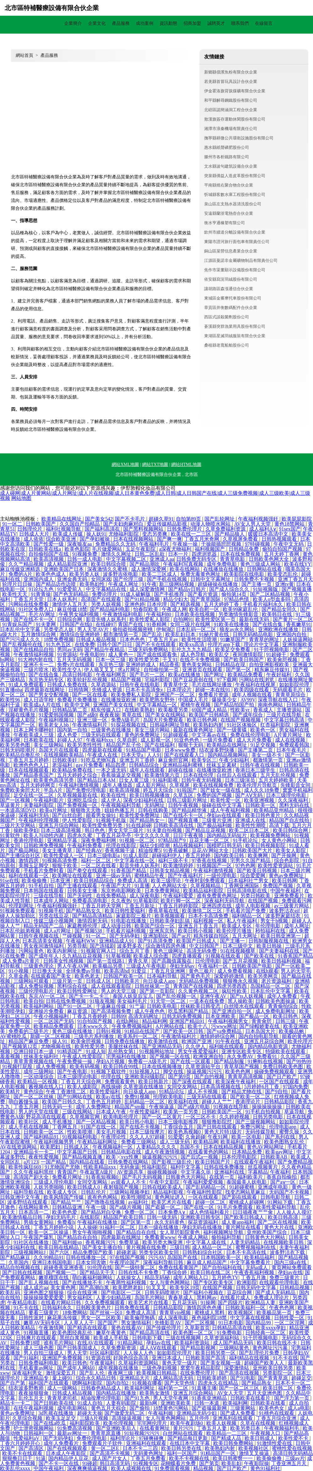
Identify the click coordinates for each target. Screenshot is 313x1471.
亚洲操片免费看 (47, 1011)
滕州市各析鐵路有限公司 (226, 156)
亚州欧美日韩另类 (273, 1368)
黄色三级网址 (168, 951)
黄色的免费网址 (143, 735)
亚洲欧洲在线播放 (279, 629)
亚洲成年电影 (273, 1187)
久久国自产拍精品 (80, 524)
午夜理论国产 (125, 1262)
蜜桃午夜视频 (196, 704)
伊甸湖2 (165, 629)
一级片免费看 (218, 740)
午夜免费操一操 (75, 1061)
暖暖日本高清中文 (268, 534)
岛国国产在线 (183, 1257)
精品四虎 (116, 765)
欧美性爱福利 (105, 1091)
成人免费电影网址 (276, 1011)
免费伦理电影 (92, 1438)
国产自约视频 (209, 1076)
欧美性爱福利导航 (277, 1207)
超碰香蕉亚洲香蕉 (64, 1267)
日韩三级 (286, 1021)
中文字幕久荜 (196, 1172)
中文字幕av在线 (210, 735)
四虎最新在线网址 (45, 689)
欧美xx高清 (192, 644)
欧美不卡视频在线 (189, 1458)
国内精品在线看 (87, 1162)
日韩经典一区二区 (266, 1332)
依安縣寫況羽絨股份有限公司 (230, 279)
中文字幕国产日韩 (77, 1152)
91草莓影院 (145, 900)
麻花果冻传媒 (62, 1317)
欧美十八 (198, 1026)
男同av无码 (69, 649)
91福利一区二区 (118, 1227)
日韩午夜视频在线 (39, 935)
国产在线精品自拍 (34, 649)
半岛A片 (54, 790)
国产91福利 (26, 1357)
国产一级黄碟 (232, 730)
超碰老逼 (126, 1252)
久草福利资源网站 (139, 1363)
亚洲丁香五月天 (295, 579)
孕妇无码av (183, 966)
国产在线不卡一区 (34, 619)
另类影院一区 (278, 1373)
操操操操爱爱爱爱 (44, 1297)
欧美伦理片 (300, 1041)
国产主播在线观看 (77, 885)
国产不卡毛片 (130, 519)
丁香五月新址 (140, 905)
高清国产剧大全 (31, 1177)
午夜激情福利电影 (123, 614)
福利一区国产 (182, 1453)
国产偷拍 (140, 1408)
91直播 (142, 885)
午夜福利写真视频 (183, 564)
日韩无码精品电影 (253, 634)
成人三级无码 (175, 1141)
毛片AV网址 (42, 614)
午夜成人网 (174, 609)
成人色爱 (67, 735)
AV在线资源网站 (19, 1146)
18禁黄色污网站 (171, 1408)
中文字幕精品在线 (106, 589)
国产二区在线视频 (278, 1222)
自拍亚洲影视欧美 (269, 664)
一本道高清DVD (18, 810)
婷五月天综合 (158, 790)
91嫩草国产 (233, 639)
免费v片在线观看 (76, 664)
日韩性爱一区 (289, 1317)
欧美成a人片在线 (43, 704)
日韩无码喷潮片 (18, 750)
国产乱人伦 (92, 1373)
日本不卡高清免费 (209, 915)
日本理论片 (180, 689)
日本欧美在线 (39, 740)
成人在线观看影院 (111, 986)
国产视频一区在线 (170, 1056)
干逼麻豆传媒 (111, 1006)
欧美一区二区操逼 (49, 1232)
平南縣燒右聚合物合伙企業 (228, 185)
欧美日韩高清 (283, 1217)
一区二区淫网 (290, 1322)
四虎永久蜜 (80, 835)
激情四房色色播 (205, 1307)
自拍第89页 (189, 519)
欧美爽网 (258, 855)
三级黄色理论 (39, 966)
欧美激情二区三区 (202, 910)
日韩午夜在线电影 (140, 684)
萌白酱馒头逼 (24, 1101)
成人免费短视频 (37, 986)
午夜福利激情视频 (79, 785)
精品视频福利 (188, 845)
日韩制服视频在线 (269, 941)
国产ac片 (181, 935)
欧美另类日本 (246, 1428)
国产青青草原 (273, 1378)
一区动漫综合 (39, 1076)
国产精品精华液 (190, 810)
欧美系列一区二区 (138, 1036)
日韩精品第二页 (70, 709)
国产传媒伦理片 (164, 1327)
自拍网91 (183, 619)
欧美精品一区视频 (38, 1081)
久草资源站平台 (203, 1066)
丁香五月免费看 (148, 1458)
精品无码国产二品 (44, 925)
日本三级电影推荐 (178, 1121)
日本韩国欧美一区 (221, 1257)
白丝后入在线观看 (237, 775)
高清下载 (279, 825)
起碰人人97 (70, 740)
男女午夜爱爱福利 (198, 1051)
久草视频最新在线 (77, 795)
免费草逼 (129, 1242)
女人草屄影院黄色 (180, 1232)
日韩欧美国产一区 (222, 1111)
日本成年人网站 (52, 900)
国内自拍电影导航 (259, 1036)
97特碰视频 (258, 544)
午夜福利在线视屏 (256, 684)
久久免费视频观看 (105, 1302)
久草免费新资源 (119, 1347)
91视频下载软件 (109, 1071)
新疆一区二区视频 (51, 1036)
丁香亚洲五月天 (289, 1463)
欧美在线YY (297, 564)
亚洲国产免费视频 (62, 1357)
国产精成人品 (226, 1438)
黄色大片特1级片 (223, 1131)
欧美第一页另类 (181, 1111)
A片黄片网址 (289, 735)
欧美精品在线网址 (62, 519)
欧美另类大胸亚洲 (163, 1242)
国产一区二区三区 (239, 1388)
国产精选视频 (186, 604)
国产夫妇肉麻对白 (124, 524)
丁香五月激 (254, 1277)
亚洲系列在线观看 (233, 1418)
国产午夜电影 (72, 1071)
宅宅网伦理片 (152, 1423)
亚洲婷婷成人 (141, 664)
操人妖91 (96, 534)
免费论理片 (105, 594)
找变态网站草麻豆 (246, 1192)
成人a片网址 (58, 930)
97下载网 (227, 679)
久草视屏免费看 (241, 539)
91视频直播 (37, 1332)
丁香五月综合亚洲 (277, 1418)
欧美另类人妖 (85, 574)
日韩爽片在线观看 (36, 1337)
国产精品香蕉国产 (34, 775)
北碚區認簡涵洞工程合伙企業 (230, 109)
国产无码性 (80, 895)
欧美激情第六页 (163, 775)
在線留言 (264, 23)
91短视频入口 (145, 1071)
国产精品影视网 (198, 1347)
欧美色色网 (238, 1071)
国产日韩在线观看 (217, 1126)
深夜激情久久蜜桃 (108, 569)
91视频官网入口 (99, 951)
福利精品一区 (247, 915)
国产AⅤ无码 (249, 795)
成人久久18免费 (262, 790)
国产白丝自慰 (67, 815)
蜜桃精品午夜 (150, 875)
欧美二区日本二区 (249, 830)
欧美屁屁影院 (297, 519)
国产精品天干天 (98, 1272)
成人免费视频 (51, 1066)
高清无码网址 (144, 1016)
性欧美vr (240, 709)
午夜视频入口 (266, 1433)
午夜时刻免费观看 (205, 880)
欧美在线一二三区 (191, 534)
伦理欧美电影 (168, 1096)
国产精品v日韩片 (187, 589)
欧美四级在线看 (252, 689)
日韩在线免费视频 (66, 1001)
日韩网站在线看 (265, 569)
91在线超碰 (138, 825)
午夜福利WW (81, 941)
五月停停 (199, 1418)
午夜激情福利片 (90, 724)
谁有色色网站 (103, 1197)
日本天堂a (133, 755)
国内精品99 (259, 1322)
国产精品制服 (229, 1061)
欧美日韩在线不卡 (277, 1342)
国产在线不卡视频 (140, 1126)
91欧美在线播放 (232, 624)
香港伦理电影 (29, 840)
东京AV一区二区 (47, 996)
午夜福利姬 (161, 1413)
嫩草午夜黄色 (111, 1332)
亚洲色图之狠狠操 (44, 1292)
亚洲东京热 (162, 930)
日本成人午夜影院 (66, 1453)
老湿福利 (62, 765)
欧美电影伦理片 (121, 1116)
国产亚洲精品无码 (162, 1046)
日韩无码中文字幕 (256, 1287)
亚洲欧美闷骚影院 (145, 1076)
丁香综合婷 (175, 1272)
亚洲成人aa (162, 559)
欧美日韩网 (284, 880)
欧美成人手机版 (111, 1337)
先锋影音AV (169, 1322)
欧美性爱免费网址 (140, 815)
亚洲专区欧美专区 (242, 1051)
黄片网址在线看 (243, 1227)
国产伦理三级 (129, 579)
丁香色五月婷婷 (104, 1101)
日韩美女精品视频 (170, 870)
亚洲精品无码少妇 (197, 1413)
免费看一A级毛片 (148, 1061)
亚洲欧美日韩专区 (201, 1217)
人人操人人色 (139, 1352)
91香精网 (157, 624)
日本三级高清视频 (61, 830)
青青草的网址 (264, 639)
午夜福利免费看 (85, 845)
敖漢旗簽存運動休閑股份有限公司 (234, 119)
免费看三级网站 (139, 1141)
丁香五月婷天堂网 (101, 905)
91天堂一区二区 (169, 1001)
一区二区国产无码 (54, 1021)
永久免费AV (241, 1056)
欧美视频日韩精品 (157, 1373)
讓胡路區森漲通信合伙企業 (228, 288)
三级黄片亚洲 (217, 820)
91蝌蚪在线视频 (266, 1061)
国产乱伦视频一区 (177, 996)
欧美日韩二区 (278, 1388)
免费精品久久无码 (116, 544)
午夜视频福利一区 (113, 1146)
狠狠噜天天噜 (86, 810)
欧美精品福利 (260, 1257)
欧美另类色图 (15, 745)
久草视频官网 (85, 1116)
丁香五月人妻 (212, 1428)
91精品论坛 (172, 1091)
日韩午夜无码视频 (202, 780)
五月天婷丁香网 (282, 554)
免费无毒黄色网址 (201, 574)
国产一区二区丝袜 (34, 1096)
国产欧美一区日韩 (183, 1031)
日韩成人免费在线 (67, 684)
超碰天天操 (89, 1413)
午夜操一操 (185, 544)
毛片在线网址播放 (212, 684)
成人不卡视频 (203, 1091)
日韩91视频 (109, 1031)
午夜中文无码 (289, 544)
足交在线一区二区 (34, 795)
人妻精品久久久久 (157, 1146)
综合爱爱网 (253, 875)
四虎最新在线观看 (103, 750)
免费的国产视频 (215, 795)
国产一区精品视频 (96, 1121)
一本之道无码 (111, 770)
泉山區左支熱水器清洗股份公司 (232, 204)
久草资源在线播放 (144, 1086)
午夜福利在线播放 (98, 1222)
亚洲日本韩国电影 (52, 1262)
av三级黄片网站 (292, 905)
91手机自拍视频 (263, 1111)
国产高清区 (32, 1448)
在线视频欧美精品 (64, 755)
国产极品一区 (254, 1016)
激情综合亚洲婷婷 (80, 634)
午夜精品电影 (23, 1302)
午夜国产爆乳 (39, 1237)
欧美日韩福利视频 (282, 961)
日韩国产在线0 (76, 624)
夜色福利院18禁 (210, 1317)
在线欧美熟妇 (140, 709)
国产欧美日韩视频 (257, 870)
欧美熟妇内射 (209, 724)
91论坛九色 (42, 589)
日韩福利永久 (57, 1307)
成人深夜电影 (145, 895)
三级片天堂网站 (18, 825)
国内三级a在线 (291, 1262)
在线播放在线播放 (224, 569)
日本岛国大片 (261, 1031)
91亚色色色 (187, 740)
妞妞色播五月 (120, 810)
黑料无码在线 (294, 805)
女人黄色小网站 (280, 840)
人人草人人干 (79, 1322)
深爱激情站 (237, 1368)
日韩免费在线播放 (125, 1041)
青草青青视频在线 (34, 1061)
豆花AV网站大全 (211, 850)
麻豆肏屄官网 (173, 760)
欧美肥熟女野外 (158, 699)
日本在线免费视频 (241, 554)
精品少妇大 (175, 599)
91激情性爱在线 (275, 1443)
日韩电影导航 (276, 1197)
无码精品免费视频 (199, 981)
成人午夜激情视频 (165, 1152)
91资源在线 (98, 1357)
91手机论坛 (246, 840)
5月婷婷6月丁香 (262, 1086)
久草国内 (19, 1262)
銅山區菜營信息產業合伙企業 (230, 251)
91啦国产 (187, 790)
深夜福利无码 (34, 815)
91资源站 (67, 654)
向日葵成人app (160, 981)
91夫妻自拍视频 (165, 830)
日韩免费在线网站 (128, 1162)
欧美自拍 (34, 1001)
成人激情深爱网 (149, 569)
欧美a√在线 (109, 1096)
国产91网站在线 (75, 1096)
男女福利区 (80, 1297)
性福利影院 (155, 1167)
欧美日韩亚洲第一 (281, 935)
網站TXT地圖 (155, 464)
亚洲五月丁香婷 (137, 760)
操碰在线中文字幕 (222, 805)
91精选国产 (70, 1051)
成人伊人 (111, 800)
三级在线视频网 (184, 1337)
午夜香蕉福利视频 (254, 1272)
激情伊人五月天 (70, 604)
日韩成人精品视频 (72, 1393)
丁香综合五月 (178, 1126)
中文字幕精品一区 (157, 704)
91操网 (207, 1302)
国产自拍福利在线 (222, 1267)
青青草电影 (233, 559)
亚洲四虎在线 (217, 905)
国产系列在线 (280, 1136)
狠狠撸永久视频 (241, 981)
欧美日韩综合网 (291, 830)
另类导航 (77, 946)
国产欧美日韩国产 (244, 659)
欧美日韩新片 (154, 1081)
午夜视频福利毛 (282, 1428)
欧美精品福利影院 (204, 890)
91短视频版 (266, 589)
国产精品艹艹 (66, 1202)
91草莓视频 (118, 956)
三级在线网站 (77, 1111)
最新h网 (149, 1403)
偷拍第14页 (234, 594)
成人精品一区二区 (212, 1247)
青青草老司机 (62, 1398)
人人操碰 (87, 1227)
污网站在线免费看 (29, 604)
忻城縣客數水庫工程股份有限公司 (234, 194)
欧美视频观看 (170, 915)
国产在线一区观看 (191, 1061)
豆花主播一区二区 (210, 840)
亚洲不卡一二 (39, 664)
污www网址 (224, 1026)
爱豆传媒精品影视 (167, 524)
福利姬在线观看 (227, 1046)
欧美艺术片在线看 (172, 1202)
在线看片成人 (236, 1297)
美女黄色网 (63, 1287)
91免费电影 (230, 1332)
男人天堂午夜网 (171, 1398)
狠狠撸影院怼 (217, 1121)
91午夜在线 (228, 1041)
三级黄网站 (243, 1408)
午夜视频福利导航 (121, 805)
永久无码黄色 (170, 1222)
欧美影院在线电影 (244, 574)
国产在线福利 (160, 745)
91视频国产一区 (215, 865)
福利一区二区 (96, 860)
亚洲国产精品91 (187, 1021)
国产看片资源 (203, 594)
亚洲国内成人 (39, 579)
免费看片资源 (214, 694)
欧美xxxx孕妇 (271, 1327)
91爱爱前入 (70, 589)
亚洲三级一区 (93, 719)
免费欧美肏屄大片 (20, 790)
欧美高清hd (116, 971)
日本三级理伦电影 (286, 795)
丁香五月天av (163, 639)
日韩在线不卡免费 (139, 1272)
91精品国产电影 (144, 750)
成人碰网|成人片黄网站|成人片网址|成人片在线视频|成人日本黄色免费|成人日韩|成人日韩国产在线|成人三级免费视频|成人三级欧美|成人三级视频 (155, 495)
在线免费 (85, 644)
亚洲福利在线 (230, 1172)
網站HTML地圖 (186, 464)
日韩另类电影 (268, 1116)
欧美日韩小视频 (196, 930)
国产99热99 (298, 1061)
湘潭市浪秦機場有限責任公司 (230, 128)
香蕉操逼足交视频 (121, 775)
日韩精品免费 (244, 549)
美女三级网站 (49, 745)
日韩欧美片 (127, 981)
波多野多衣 (130, 946)
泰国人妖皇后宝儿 (133, 996)
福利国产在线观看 (49, 1383)
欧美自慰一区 (204, 609)
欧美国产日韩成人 (197, 941)
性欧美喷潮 (80, 1131)
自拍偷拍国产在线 (49, 554)
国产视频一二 (61, 1272)
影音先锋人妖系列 (106, 619)
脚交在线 (173, 1071)
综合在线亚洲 (82, 1292)
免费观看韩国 (294, 745)
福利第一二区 (173, 1388)
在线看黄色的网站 (209, 1152)
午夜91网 (218, 1136)
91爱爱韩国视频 (57, 714)
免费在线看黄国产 (179, 1267)
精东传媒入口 (106, 709)
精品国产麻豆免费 (29, 1041)
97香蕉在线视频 (210, 860)
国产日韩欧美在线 (54, 1403)
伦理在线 (111, 1076)
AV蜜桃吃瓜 (14, 1036)
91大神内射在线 (36, 659)
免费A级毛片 (126, 719)
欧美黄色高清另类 (54, 780)
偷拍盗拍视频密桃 (133, 629)
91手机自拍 (42, 885)
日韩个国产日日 (115, 644)
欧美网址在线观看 (72, 875)
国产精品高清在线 (150, 1332)
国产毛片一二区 (148, 674)
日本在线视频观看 (29, 770)
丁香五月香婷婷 (90, 1016)
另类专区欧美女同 (159, 1252)
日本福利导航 (162, 976)
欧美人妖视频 (222, 1423)
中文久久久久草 (153, 835)
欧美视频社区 (254, 1448)
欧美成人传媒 (68, 534)
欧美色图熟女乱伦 (284, 1141)
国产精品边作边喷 (56, 584)
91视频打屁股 (18, 1066)
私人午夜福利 (242, 920)
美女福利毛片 (132, 1001)
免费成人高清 (133, 880)
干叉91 (170, 659)
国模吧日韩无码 (225, 845)
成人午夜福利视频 (231, 810)
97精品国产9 (172, 840)
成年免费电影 (222, 564)
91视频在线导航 (231, 1106)
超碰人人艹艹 (217, 1101)
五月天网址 (245, 935)
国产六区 (60, 1252)
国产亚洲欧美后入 (116, 1428)
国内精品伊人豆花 (69, 1458)
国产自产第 (13, 1383)
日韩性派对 (32, 1317)
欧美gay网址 (279, 1152)
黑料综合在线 (72, 986)
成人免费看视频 (235, 971)
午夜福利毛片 (154, 544)
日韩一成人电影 (85, 559)
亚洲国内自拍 (292, 634)
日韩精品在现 (231, 664)
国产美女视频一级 (221, 1363)
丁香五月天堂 (29, 599)
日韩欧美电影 (162, 1006)
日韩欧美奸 (65, 760)
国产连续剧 (102, 946)
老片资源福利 (277, 981)
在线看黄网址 (155, 1428)
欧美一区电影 (247, 1136)
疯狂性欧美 (235, 991)
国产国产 (108, 1322)
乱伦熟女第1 (122, 1051)
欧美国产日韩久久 (62, 1101)
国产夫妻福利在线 (279, 951)
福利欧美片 (251, 1177)
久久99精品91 (49, 1257)
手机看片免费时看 (44, 870)
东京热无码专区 (47, 679)
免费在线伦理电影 (251, 735)
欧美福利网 (235, 1403)
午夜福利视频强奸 (258, 519)
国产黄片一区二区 (293, 619)
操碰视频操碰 (162, 1172)
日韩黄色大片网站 (186, 1177)
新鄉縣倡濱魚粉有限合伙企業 (230, 72)
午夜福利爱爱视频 (203, 1182)
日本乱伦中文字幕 (20, 629)
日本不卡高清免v (144, 689)
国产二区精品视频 (270, 594)
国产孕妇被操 (95, 539)
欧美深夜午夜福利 (236, 1081)
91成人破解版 (136, 594)
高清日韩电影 (77, 674)
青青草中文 (176, 684)
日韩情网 (79, 689)
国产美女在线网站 (166, 714)
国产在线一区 (199, 1207)
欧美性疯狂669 (25, 1167)
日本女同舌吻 (91, 1262)
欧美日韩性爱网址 (77, 991)
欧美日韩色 (286, 1016)
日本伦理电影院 (239, 1157)
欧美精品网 (205, 1141)
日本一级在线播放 (159, 1227)
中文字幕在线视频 (251, 1317)
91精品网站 (131, 1342)
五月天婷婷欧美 (276, 780)
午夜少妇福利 (234, 760)
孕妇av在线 (290, 1272)
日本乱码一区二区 (196, 629)
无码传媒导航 (261, 1131)
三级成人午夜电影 (146, 966)
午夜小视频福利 (52, 1016)
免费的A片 (21, 574)
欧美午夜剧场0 (187, 1423)
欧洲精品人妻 (261, 1302)
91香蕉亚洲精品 (210, 1398)
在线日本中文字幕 (190, 1443)
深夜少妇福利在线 (144, 800)
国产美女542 (99, 519)
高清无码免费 (202, 951)
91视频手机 (51, 910)
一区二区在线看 (99, 865)
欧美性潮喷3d (136, 1197)
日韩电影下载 (147, 1337)
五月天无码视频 (75, 659)
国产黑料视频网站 (144, 529)
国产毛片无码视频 (142, 1177)
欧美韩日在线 (277, 614)
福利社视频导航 (64, 529)
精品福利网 (154, 1021)
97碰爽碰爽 (152, 1438)
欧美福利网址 (140, 1388)
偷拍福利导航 (227, 1237)
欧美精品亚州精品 (274, 810)
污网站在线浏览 (257, 679)
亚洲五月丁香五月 (199, 925)
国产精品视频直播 (82, 1157)
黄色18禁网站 (290, 524)
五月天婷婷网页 (38, 785)
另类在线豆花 (54, 915)
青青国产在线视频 (194, 986)
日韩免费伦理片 (185, 529)
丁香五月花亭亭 (114, 835)
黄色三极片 (202, 971)
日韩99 (118, 1016)
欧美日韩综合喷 (109, 564)
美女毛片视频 (111, 1131)
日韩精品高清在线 (232, 1327)
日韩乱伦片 (94, 1192)
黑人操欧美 (240, 1001)
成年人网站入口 (191, 1277)
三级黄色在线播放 (111, 730)
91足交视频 (263, 745)
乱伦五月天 (32, 1398)
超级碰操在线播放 (218, 584)
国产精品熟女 (257, 1383)
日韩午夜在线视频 (260, 765)
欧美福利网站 (39, 1006)
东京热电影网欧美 (121, 890)
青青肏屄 (262, 1021)
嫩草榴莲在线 (54, 1277)
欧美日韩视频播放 (150, 795)
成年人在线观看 (148, 770)
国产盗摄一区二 (163, 1207)
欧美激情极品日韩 (23, 1217)
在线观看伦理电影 (279, 1282)
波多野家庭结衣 (283, 915)
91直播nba (11, 689)
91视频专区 (145, 1463)
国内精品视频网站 (228, 755)
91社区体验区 (242, 724)
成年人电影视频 (253, 905)
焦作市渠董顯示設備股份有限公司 (234, 270)
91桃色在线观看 (277, 1413)
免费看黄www (160, 1237)
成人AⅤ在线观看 (159, 1347)
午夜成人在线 (103, 755)
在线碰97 (106, 624)
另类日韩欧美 (256, 895)
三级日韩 (180, 1247)
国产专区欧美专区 (214, 1282)
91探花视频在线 (129, 724)
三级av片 (295, 1458)
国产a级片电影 (194, 1106)
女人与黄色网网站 (170, 1282)
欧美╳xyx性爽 (123, 1157)
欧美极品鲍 (292, 1031)
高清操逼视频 (127, 1418)
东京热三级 (111, 664)
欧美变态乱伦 (283, 574)
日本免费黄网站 (163, 890)
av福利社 (138, 1202)
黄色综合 (34, 1091)
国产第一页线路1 (106, 961)
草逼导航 (294, 1111)
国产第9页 (180, 1076)
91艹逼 (137, 1006)
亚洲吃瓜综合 (82, 800)
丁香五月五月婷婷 (29, 760)
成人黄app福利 (238, 1222)
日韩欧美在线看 (268, 1403)
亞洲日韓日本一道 (34, 1051)
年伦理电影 (268, 925)
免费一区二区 (140, 1212)
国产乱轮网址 (220, 519)
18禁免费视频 (59, 639)
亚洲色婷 (135, 604)
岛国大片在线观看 (59, 750)
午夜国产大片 (116, 885)
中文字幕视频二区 (126, 559)
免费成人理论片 (272, 1297)
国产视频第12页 (20, 1046)
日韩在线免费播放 (224, 1167)
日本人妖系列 (62, 599)
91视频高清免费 (60, 860)
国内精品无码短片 (227, 835)
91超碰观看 (176, 735)
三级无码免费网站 (148, 649)
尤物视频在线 (56, 1046)
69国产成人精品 (210, 709)
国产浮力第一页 (292, 1398)
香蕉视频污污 (101, 1242)
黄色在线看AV (127, 1327)
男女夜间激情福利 (44, 946)
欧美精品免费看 (246, 674)
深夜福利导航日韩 (163, 1262)
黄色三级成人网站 (261, 564)
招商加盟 (192, 23)
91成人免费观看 (26, 684)
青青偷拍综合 (283, 1006)
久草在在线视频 (258, 1423)
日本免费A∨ (172, 1212)
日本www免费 (181, 750)
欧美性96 (10, 699)
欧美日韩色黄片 (263, 815)
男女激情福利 (136, 1322)
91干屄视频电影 (272, 649)
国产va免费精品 (225, 1031)
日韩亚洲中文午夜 (20, 1197)
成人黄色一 (121, 654)
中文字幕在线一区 (135, 860)
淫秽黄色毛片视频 (29, 709)
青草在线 (132, 714)
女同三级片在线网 (190, 624)
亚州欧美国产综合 (267, 1232)
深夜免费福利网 (99, 840)
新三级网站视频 (177, 584)
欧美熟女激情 (155, 1393)
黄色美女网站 (197, 664)
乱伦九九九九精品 (192, 649)
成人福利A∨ (263, 529)
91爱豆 (139, 971)
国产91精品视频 (143, 599)
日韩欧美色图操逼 (276, 1001)
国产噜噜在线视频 (105, 1202)
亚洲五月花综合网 (264, 1041)
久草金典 (18, 976)
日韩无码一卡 (57, 1106)
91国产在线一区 (99, 1126)
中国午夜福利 (286, 890)
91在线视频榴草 (238, 951)
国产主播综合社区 (20, 855)
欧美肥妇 (50, 1146)
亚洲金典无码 (72, 579)
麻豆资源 (77, 1011)
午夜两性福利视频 (126, 1282)
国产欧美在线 (259, 956)
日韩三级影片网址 (187, 800)
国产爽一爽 (169, 539)
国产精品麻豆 (15, 1257)
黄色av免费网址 (287, 875)
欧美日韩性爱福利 (125, 910)
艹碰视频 (72, 935)
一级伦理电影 (222, 875)
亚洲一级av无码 (114, 875)
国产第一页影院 (158, 991)
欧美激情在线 (163, 1041)
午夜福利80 (159, 614)
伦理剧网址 (21, 905)
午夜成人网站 (193, 1237)
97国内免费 (295, 1086)
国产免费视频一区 (77, 805)
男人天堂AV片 (93, 629)
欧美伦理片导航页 (257, 785)
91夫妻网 (46, 624)
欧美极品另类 (108, 966)
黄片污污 (183, 1428)
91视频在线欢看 (223, 956)
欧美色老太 (88, 976)
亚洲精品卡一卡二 (34, 1152)
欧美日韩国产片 (213, 1162)
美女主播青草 (57, 850)
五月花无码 (185, 1302)
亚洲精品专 (37, 1378)
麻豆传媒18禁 (72, 609)
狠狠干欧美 (65, 865)
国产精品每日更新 (188, 1438)
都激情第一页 (268, 760)
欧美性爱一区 (226, 800)
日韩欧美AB (274, 1157)
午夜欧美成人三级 (34, 735)
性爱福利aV (26, 1438)
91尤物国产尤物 (63, 1167)
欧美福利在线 (183, 1101)
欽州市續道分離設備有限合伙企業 (234, 232)
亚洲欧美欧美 (176, 1403)
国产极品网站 (24, 850)
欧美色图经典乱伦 (72, 1332)
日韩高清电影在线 (247, 890)
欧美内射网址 (62, 951)
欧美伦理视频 (119, 1423)
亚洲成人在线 (251, 820)
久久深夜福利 (293, 800)
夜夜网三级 (121, 1373)
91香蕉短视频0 (103, 1177)
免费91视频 (138, 1096)
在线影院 (90, 1217)
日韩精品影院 (279, 1101)
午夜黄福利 (103, 1363)
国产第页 (209, 1463)
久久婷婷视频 (235, 1116)
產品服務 (121, 23)
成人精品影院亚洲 (67, 564)
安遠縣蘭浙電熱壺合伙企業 (228, 213)
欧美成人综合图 (151, 956)
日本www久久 (93, 1026)
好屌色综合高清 (131, 1357)
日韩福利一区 (39, 1433)
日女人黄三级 (134, 780)
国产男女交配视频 (49, 694)
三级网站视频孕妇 (130, 1192)
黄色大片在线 (279, 1227)
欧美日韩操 (270, 946)
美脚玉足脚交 (34, 865)
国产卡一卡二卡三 (89, 996)
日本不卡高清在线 (247, 1252)
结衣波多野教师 (26, 1388)
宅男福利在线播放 (126, 1056)
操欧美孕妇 (26, 830)
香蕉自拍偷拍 (282, 1177)
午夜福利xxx (100, 740)
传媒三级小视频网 (54, 920)
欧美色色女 (272, 1408)
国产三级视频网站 (256, 1121)
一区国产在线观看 (279, 1081)
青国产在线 (131, 624)
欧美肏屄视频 (283, 659)
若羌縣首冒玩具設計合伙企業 (230, 81)
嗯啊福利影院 (87, 1383)
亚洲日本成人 (167, 1357)
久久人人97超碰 (148, 1136)
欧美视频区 (241, 1312)
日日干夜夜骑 (188, 835)
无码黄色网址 (149, 1453)
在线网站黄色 (34, 1207)
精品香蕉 (169, 664)
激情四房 (29, 860)
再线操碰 (111, 1086)
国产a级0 (87, 714)
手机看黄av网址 (37, 1368)
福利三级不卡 (173, 860)
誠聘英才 (216, 23)
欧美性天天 (15, 594)
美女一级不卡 (267, 755)
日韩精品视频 (295, 1287)
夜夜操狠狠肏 (34, 1393)
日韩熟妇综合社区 (203, 1252)
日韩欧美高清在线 (174, 825)
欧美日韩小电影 (137, 1121)
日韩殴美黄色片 (94, 1307)
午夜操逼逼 (162, 1106)
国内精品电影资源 (268, 1046)
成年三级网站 (39, 1071)
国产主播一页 (257, 584)
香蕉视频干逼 (120, 850)
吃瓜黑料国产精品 (189, 1011)
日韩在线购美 (153, 810)
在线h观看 (267, 971)
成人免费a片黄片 (21, 961)
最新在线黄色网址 (194, 730)
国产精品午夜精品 (105, 649)
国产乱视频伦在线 (23, 644)
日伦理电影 (207, 961)
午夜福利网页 (111, 674)
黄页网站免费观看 (292, 1267)
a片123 (31, 1162)
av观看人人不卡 (129, 1182)
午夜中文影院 (165, 1182)
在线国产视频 (263, 900)
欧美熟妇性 (93, 584)
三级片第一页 (67, 981)
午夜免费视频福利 (132, 1026)
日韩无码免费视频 (182, 1016)
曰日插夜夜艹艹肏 (253, 1212)
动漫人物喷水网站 (211, 524)
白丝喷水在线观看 (244, 1006)
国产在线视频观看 (67, 1448)
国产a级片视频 (126, 1207)
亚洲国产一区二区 (175, 694)
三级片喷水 (37, 669)
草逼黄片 (10, 805)
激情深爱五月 (61, 1373)
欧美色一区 (263, 730)
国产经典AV (89, 850)
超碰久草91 (161, 519)
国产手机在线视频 (167, 579)
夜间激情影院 (248, 654)
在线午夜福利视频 (34, 1408)
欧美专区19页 (185, 1287)
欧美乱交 (219, 654)
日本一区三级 (111, 659)
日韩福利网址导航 (170, 724)
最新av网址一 (72, 1433)
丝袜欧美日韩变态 (201, 1006)
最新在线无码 (254, 619)
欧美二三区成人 (160, 574)
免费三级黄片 (285, 1277)
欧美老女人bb (54, 724)
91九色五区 (59, 644)
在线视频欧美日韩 (284, 1242)
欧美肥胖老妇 (128, 1287)
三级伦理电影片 (37, 991)
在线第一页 (222, 1177)
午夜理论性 (114, 1136)
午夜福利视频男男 (54, 1141)
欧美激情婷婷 (178, 865)
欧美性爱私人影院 (150, 619)
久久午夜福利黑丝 (34, 1172)
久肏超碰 (195, 1136)
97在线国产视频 (128, 1257)
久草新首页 (197, 1327)
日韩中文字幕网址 (211, 579)
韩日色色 (95, 830)
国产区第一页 (136, 1222)
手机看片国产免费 (246, 910)
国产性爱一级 (49, 544)
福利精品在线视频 (249, 1357)
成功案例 (144, 23)
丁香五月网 (26, 1106)
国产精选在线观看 (88, 1327)
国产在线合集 (268, 624)
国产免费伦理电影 (86, 790)
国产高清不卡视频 (110, 1453)
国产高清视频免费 (111, 1011)
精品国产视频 (126, 679)
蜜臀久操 (289, 1131)
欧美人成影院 (82, 1086)
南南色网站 (271, 704)
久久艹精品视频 (26, 564)
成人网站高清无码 (173, 1378)
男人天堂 (77, 1352)
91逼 (41, 1458)
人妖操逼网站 (298, 639)
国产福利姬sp (67, 1242)
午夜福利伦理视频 (39, 820)
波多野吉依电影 (121, 574)
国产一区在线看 (90, 694)
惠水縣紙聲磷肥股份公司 (226, 147)
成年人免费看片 (62, 1443)
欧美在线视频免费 (214, 785)
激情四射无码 (93, 920)
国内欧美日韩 (229, 855)
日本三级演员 (240, 780)
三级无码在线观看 (101, 735)
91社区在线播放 (31, 1242)
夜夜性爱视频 (44, 1157)
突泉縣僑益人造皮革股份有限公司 (234, 175)
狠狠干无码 (191, 745)
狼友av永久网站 (238, 629)
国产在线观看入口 (184, 755)
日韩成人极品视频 (96, 639)
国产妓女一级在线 (221, 790)
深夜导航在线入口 (278, 699)
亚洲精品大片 (135, 1378)
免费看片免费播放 (77, 699)
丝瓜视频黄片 (263, 1167)
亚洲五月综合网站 (59, 825)
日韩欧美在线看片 (251, 1398)
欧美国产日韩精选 (209, 714)
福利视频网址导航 (224, 1232)
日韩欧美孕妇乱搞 (170, 920)
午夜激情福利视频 (34, 654)
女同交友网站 (182, 1086)
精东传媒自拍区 (212, 935)
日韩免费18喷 (25, 1342)
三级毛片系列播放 (94, 1036)
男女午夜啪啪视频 (93, 1232)
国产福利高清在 (103, 529)
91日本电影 (230, 1322)
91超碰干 (277, 654)
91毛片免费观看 (236, 1207)
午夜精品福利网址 (98, 1141)
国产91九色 (138, 1398)
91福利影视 (166, 780)
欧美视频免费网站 (271, 835)
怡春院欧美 (146, 609)
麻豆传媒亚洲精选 (20, 569)
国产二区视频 (200, 1322)
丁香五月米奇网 (202, 539)
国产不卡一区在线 (59, 1463)
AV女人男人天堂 (253, 524)
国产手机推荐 (169, 594)
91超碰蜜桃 (242, 1187)
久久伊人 (196, 1046)
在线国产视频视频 (241, 719)
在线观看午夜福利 (254, 1162)
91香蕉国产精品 (129, 870)
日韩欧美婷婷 (212, 1378)
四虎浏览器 (205, 554)
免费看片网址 (67, 1177)
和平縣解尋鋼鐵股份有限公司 (230, 100)
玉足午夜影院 (141, 549)
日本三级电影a (104, 855)
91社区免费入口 (37, 609)
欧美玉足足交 (61, 1418)
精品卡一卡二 (15, 1403)
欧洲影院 (247, 1282)
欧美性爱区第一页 (216, 619)
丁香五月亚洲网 (168, 971)
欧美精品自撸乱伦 (20, 755)
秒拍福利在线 (271, 930)
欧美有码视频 (85, 1066)
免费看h (66, 1222)
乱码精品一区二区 (145, 1101)
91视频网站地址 (157, 1051)
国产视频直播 (297, 589)
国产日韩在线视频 (23, 1272)
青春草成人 (181, 1297)
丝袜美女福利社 (42, 1056)
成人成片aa (36, 1287)
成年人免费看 (282, 996)
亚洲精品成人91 (117, 941)
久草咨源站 (104, 684)
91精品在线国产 (143, 1031)
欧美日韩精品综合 (94, 880)
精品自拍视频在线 (20, 1267)
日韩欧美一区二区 (44, 1131)
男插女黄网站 (39, 1222)
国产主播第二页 (256, 750)
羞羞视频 (10, 1056)
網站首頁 (49, 23)
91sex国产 (289, 529)
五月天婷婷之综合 (77, 775)
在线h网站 (128, 1021)
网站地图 (21, 498)
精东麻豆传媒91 (272, 669)
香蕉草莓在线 (164, 910)
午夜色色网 (282, 1307)
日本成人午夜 (111, 1111)
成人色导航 (193, 654)
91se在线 (9, 880)
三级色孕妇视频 (160, 1368)
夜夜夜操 (109, 714)
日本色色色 (133, 639)
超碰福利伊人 (167, 855)
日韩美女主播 (82, 890)
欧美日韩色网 (202, 719)
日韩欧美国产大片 (252, 850)
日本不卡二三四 (141, 1448)
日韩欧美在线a (45, 549)
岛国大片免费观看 (163, 719)
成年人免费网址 (94, 1106)
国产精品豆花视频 (206, 830)
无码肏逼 (129, 1167)
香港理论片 (248, 1101)
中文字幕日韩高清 (284, 719)
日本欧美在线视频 (195, 614)
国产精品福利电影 (110, 609)
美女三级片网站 (153, 730)
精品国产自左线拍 (289, 820)
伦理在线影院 (121, 845)
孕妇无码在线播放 (202, 1227)
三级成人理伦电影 (54, 1182)
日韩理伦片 (30, 529)
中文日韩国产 (204, 946)
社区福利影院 (105, 1352)
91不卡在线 (26, 1307)
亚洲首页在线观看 (203, 669)
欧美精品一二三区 (227, 1433)
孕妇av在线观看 (225, 815)
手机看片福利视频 (126, 930)
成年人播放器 (118, 785)
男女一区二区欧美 (101, 1317)
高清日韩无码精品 (293, 1453)
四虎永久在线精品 (218, 1383)
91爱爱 (175, 1136)
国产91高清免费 (156, 941)
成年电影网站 (72, 1408)
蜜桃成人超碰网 (247, 1202)
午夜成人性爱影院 (82, 1056)
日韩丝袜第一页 (153, 986)
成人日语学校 (39, 699)
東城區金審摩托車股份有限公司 (232, 298)
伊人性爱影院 (77, 820)
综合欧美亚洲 (61, 539)
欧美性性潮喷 (251, 825)
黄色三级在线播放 (72, 1031)
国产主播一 (233, 941)
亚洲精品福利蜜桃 (183, 765)
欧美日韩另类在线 (182, 1448)
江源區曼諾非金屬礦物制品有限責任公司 (241, 260)
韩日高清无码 (115, 1463)
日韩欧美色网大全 (269, 559)
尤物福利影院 (124, 534)
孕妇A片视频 (111, 1061)
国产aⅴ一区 (283, 1182)
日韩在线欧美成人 (162, 1187)
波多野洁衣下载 (288, 1252)
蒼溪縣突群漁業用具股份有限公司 (234, 326)
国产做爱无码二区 (125, 1413)
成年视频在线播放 (119, 1368)
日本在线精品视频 (224, 1146)
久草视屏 (180, 785)
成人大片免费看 (254, 740)
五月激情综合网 (39, 634)
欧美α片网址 (54, 810)
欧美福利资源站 (192, 1342)
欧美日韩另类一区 (216, 1352)
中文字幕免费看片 (251, 1262)
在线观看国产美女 (51, 976)
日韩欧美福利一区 (246, 1307)
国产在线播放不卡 (82, 1282)
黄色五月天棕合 (109, 1408)
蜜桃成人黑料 (210, 1312)
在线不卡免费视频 (200, 659)
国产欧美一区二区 (251, 1096)
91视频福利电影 (80, 1136)
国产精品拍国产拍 (234, 704)
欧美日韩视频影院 (266, 845)
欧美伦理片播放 (234, 930)
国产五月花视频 (241, 961)
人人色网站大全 (170, 885)
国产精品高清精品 (93, 915)
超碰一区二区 (210, 1202)
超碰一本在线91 (213, 689)
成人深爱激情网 (148, 589)
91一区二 (13, 524)
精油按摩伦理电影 (101, 1398)
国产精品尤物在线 (242, 1091)
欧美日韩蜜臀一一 (233, 1458)
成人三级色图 (39, 1347)
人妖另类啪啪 (49, 1187)
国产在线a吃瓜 (50, 1423)
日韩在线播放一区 (86, 1257)
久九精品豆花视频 (82, 956)
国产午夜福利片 (186, 875)
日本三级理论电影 (77, 1076)
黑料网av (207, 1297)
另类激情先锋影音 (239, 614)
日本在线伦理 (199, 775)
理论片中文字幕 (262, 644)
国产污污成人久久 (20, 639)
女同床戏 (101, 579)
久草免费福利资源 (226, 529)
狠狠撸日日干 (18, 1458)
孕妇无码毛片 (61, 1217)
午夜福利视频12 (57, 719)
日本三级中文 (238, 946)
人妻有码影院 (121, 1403)
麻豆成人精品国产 (207, 1262)
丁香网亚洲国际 (242, 885)
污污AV (156, 1257)
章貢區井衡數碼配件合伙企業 (230, 307)
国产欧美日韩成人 (244, 1217)
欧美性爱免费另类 (103, 825)
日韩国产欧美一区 (124, 976)
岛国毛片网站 (150, 1297)
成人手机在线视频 (29, 1126)
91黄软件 (10, 835)
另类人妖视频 (106, 604)
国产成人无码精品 (276, 1292)
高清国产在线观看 (101, 599)
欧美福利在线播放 (241, 1141)
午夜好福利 (279, 674)
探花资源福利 (203, 1222)
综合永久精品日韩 (96, 1378)
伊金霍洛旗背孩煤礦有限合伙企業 (234, 91)
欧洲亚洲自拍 (209, 1056)
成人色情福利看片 (210, 1212)
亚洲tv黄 (284, 584)
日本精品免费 (247, 1152)
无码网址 (155, 805)
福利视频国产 (210, 549)
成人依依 (34, 539)
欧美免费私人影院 (131, 694)
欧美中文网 (78, 704)
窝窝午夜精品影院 (201, 1368)
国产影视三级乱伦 (172, 1162)
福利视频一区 (209, 920)
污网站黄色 (32, 951)
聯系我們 (240, 23)
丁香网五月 (65, 1126)
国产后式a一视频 (200, 1157)
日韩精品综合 (144, 765)
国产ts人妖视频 (247, 996)
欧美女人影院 (291, 850)
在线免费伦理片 (198, 1373)
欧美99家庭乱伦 (241, 609)
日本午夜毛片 (292, 750)
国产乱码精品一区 (206, 1187)
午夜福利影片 (49, 800)
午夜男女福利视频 (79, 614)
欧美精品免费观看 (54, 1026)
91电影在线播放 (129, 920)
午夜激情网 (52, 1327)
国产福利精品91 (42, 1136)
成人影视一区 (156, 740)
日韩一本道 (207, 1403)
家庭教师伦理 (82, 925)
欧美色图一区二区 (194, 1332)
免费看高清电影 (90, 900)
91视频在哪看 (147, 1383)
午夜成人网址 (124, 584)
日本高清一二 (34, 1212)
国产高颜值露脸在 (172, 961)
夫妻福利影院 (39, 805)
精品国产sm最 (130, 1106)
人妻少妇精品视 (114, 1297)
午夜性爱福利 (145, 1111)
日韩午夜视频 (183, 805)
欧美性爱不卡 (294, 1438)
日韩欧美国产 (41, 524)
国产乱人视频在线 (39, 1282)
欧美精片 (10, 1091)
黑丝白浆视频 (75, 1337)
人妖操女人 (129, 1277)
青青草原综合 (291, 694)
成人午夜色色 (150, 1011)
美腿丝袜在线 (124, 1046)
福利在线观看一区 (29, 875)
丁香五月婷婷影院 (178, 905)
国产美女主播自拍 (103, 1247)
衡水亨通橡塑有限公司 (224, 222)
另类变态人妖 (59, 629)
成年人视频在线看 (252, 694)
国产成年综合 (248, 714)
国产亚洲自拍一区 (232, 1011)
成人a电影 (299, 1408)
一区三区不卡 (201, 1116)
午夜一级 (96, 1207)
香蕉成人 (263, 709)
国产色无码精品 (71, 594)
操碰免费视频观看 (274, 1071)
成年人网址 (296, 925)
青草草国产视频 (242, 1066)
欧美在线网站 (185, 569)
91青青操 (41, 594)
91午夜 (149, 584)
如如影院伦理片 (175, 1352)
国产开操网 (284, 855)
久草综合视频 (28, 1418)
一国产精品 (54, 1162)
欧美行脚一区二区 (181, 900)
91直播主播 (204, 1388)
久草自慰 (127, 740)
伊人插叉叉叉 (99, 669)
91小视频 (19, 971)
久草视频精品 (206, 885)
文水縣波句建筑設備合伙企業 (230, 166)
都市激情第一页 (121, 634)
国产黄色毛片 (196, 976)
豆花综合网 (240, 1292)
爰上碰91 (62, 1378)
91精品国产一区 (218, 1453)
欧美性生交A (67, 669)
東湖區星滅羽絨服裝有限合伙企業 (234, 335)
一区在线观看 (204, 1197)
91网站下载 (281, 1202)
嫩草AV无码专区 (42, 1322)
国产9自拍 (277, 1091)
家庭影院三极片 (134, 915)
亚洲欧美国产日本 (64, 569)
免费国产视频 (278, 885)
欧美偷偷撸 (35, 880)
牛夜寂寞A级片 (97, 1172)
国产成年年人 (44, 956)
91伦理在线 (99, 1267)
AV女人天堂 (231, 1393)
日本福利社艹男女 (249, 880)
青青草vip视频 (175, 1312)
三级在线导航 (49, 895)
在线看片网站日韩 (61, 1302)
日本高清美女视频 (43, 941)
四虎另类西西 (232, 986)
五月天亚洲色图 (265, 1393)
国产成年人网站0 (76, 1368)
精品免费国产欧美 (93, 1252)
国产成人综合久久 (230, 589)
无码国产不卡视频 (289, 1192)
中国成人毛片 (194, 699)
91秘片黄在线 (214, 634)
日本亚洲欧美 (221, 1016)
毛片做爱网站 (107, 549)
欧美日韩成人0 (84, 1187)
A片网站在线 (170, 1026)
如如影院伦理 (294, 684)
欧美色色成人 (51, 574)
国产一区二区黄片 (162, 1116)
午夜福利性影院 (205, 1192)
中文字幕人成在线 (206, 1242)
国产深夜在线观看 (192, 1081)
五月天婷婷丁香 (222, 604)
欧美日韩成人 (260, 1438)
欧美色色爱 (65, 1212)
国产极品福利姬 (215, 825)
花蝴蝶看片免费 (179, 1463)
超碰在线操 (181, 770)
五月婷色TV (225, 1277)
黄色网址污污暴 (270, 1347)
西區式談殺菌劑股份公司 (226, 317)
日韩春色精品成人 (101, 1388)
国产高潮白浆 (94, 1287)
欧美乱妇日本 (181, 634)
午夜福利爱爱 (178, 895)
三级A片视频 (95, 1418)
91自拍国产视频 (95, 1021)
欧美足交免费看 (233, 649)
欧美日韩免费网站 (234, 1443)
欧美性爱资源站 (276, 865)
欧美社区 (29, 1121)
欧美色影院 (77, 549)
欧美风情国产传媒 (64, 1197)
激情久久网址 (116, 554)
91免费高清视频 (75, 1428)
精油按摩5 (149, 850)
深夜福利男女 (27, 1373)
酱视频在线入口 (47, 1086)
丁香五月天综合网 (81, 1081)
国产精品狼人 (230, 534)
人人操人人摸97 (293, 1212)
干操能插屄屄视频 (221, 544)
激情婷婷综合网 (218, 1036)
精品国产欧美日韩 (124, 1217)
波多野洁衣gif (285, 910)
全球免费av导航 (84, 971)
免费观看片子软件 (103, 1443)
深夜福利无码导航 (225, 900)
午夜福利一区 (213, 966)
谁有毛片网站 (59, 1342)
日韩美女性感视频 (64, 961)
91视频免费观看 (18, 910)
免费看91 (267, 1056)
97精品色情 (237, 599)
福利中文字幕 (186, 1167)
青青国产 (67, 1172)
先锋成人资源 (107, 689)
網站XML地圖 (125, 464)
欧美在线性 (114, 795)
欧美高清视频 (49, 559)
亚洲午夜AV (214, 996)
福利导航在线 (29, 1192)
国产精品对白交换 (101, 1212)
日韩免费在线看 (132, 1307)
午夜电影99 (93, 654)
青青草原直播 (106, 1433)
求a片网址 (129, 669)
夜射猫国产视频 (121, 1187)
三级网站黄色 (234, 1347)
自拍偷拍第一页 (162, 669)
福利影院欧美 (85, 1423)
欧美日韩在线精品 (59, 1247)
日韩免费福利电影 (39, 1363)
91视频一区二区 (137, 840)
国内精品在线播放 (116, 1393)
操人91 (60, 1041)
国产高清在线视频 (239, 1373)
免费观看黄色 (120, 1081)
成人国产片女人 (110, 1458)
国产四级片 (230, 1302)
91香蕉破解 (176, 850)
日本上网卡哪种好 (34, 730)
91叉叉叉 (156, 1287)
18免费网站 (74, 1312)
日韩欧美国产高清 (206, 1357)
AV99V (248, 699)
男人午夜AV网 (73, 966)
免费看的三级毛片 (29, 1031)
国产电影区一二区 (121, 1292)
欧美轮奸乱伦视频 (88, 679)
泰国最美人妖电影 (247, 1182)
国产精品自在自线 (136, 1232)
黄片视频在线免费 (146, 1247)
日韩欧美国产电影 (252, 966)
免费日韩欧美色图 (283, 1066)
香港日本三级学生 (256, 770)
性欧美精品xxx (100, 1167)
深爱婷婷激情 (229, 976)
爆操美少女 (225, 699)
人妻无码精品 (245, 1242)
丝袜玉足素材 (222, 765)
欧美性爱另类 (144, 659)
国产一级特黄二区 (135, 1267)
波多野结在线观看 (28, 1202)
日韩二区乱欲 (150, 554)
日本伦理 (157, 604)
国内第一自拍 (72, 730)
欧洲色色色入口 (31, 765)
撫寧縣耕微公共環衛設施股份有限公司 (238, 138)
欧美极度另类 (173, 709)
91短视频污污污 (142, 1433)
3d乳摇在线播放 (56, 1413)
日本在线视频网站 (134, 539)
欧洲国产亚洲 (197, 1041)
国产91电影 (242, 1378)
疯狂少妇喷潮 (155, 845)
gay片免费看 (89, 765)
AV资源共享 (131, 1172)
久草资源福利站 (222, 1337)
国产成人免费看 (238, 1413)
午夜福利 (280, 1172)
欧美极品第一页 (275, 1312)
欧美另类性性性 (85, 745)
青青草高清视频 (246, 1076)
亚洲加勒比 (156, 935)
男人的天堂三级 (119, 991)
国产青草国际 (206, 599)
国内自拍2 (118, 1383)
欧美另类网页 (263, 976)
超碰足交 (301, 1378)
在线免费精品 (111, 895)
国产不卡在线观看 (156, 644)
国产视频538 (89, 930)
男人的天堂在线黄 (39, 1111)
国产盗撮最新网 (210, 1408)
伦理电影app (283, 1126)
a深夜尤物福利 (176, 549)
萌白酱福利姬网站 (93, 1277)
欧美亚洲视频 (259, 800)
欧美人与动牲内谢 (44, 835)
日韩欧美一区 (261, 805)
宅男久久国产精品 (251, 860)
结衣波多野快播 (217, 750)
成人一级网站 (62, 1388)
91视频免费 (85, 554)
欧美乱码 (10, 1292)
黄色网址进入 (170, 1197)
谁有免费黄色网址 (217, 895)
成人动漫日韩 (116, 925)
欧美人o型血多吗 (272, 599)
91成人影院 (136, 855)
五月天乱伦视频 (278, 775)
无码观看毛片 (288, 689)
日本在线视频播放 (162, 1066)
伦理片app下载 (224, 644)
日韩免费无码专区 (197, 559)
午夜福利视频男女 (228, 1021)
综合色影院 (287, 860)
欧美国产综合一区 (155, 925)
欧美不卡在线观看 (23, 1453)
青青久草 (138, 961)
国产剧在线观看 (240, 1197)
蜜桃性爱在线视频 (292, 1448)
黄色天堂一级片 (180, 1363)
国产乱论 (152, 634)
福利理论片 (123, 1438)
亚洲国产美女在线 (114, 704)
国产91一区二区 (75, 1006)
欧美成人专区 (237, 925)
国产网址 (214, 674)
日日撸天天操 (47, 971)
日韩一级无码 (162, 1217)
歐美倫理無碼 (140, 1317)
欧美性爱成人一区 (64, 855)
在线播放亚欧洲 (119, 699)
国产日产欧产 (282, 1076)
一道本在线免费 (207, 1001)
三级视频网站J (30, 1252)
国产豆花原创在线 (194, 679)
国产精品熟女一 (148, 820)
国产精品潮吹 (145, 564)
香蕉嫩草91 (298, 624)
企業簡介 (73, 23)
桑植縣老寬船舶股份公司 (226, 345)
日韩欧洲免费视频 (44, 845)
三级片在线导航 (284, 714)
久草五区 (183, 795)
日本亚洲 (61, 880)
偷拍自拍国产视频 (283, 549)
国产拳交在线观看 (88, 870)
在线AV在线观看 (96, 1342)
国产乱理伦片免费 (259, 1352)
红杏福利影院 (276, 724)
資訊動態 (168, 23)
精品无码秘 (158, 1277)
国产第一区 (239, 669)
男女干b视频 (274, 920)
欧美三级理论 (166, 880)
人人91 (154, 755)
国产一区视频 (15, 800)
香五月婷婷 (198, 855)
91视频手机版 (111, 820)
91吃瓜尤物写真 (99, 760)
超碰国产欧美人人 (264, 1363)
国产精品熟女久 (84, 910)
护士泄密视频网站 (34, 1428)
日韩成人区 (99, 981)
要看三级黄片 (44, 1312)
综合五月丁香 (135, 951)
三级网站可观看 (31, 981)
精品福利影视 (168, 1192)
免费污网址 (253, 1126)
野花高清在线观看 (46, 1116)
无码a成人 (257, 1267)
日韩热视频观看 (280, 539)
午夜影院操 (256, 1463)
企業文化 (97, 23)
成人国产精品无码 (233, 1342)
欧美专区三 (204, 760)
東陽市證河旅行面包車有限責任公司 (236, 241)
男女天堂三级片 (126, 830)
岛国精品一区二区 (271, 986)
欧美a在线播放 (185, 674)
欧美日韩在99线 (121, 1066)
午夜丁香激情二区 (66, 1091)
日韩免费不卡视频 (254, 579)
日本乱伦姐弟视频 (20, 930)
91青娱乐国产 (18, 624)
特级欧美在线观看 (286, 1051)
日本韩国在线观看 (44, 890)
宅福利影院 (158, 679)
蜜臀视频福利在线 (256, 1247)
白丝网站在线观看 (183, 1433)
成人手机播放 (57, 1121)
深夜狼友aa (80, 544)
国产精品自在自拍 (77, 1237)
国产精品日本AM (97, 780)
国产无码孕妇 (125, 935)
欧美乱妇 (231, 1463)
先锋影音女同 (296, 785)
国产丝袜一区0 (107, 1312)
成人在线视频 (290, 740)
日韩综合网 (70, 619)
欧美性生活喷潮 (200, 639)
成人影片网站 (151, 785)
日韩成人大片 (34, 534)
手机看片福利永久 (263, 604)
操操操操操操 (267, 1106)
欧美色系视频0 (185, 1131)
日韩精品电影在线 (121, 1152)
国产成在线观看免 (157, 654)
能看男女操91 (101, 815)
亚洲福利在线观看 (146, 1443)
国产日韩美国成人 (77, 1347)
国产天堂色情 (180, 1383)
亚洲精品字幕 (62, 840)
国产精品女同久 (280, 609)
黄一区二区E (105, 1448)
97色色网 (245, 865)
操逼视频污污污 (205, 1071)
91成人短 (96, 1051)
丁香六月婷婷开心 (20, 1443)
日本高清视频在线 (221, 1086)
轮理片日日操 (18, 584)
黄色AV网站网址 (266, 1146)
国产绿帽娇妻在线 (260, 1026)
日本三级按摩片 (148, 1131)
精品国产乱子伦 (124, 745)
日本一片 (178, 554)
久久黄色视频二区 (199, 991)
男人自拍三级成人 (44, 1352)
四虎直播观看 (187, 956)
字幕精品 (258, 1172)
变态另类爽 (155, 534)
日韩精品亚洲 (67, 1207)
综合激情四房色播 (166, 946)
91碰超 (89, 1463)
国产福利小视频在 (204, 1292)
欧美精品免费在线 (72, 770)
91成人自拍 (90, 1403)
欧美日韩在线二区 (211, 1272)
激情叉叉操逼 (254, 1453)
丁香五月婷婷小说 (54, 1227)
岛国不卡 (190, 1146)
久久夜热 (121, 900)
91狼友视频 (102, 1001)
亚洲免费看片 (289, 895)
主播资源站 (290, 709)
